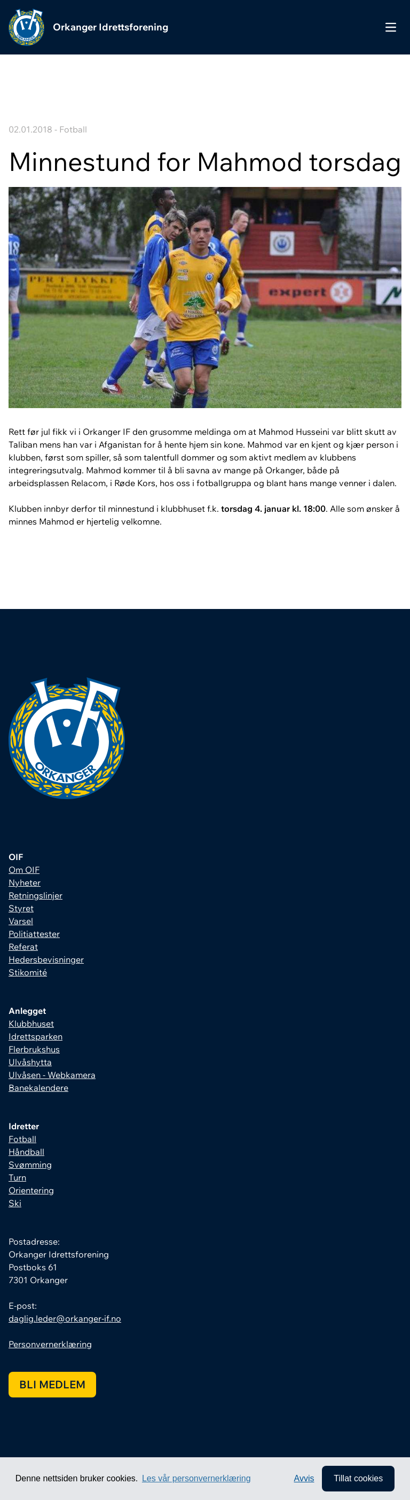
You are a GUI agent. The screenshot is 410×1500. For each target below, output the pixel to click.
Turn (17, 1177)
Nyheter (25, 882)
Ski (15, 1203)
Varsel (21, 921)
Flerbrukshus (34, 1049)
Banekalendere (38, 1087)
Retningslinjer (35, 895)
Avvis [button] (304, 1478)
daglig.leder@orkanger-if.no (65, 1318)
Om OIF (24, 869)
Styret (21, 908)
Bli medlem (52, 1384)
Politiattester (34, 933)
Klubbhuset (31, 1023)
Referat (23, 946)
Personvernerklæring (50, 1344)
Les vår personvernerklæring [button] (196, 1478)
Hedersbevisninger (46, 959)
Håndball (26, 1151)
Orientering (31, 1190)
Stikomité (28, 972)
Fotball (22, 1139)
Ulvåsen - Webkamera (52, 1074)
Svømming (30, 1164)
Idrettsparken (35, 1036)
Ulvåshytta (30, 1062)
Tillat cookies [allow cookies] (358, 1478)
